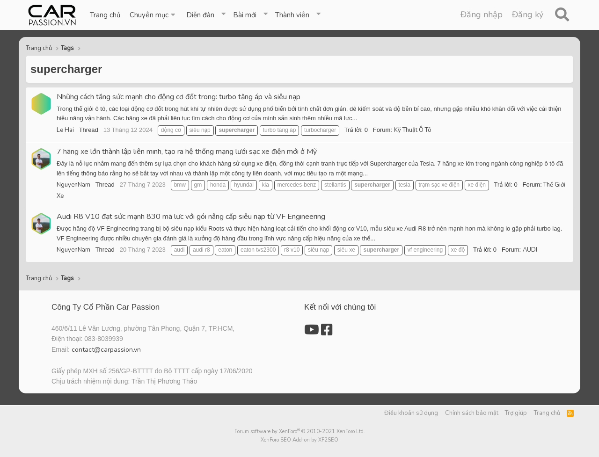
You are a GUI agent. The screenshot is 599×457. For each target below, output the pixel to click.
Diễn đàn (200, 15)
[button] (153, 15)
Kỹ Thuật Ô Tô (412, 130)
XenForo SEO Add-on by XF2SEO (299, 439)
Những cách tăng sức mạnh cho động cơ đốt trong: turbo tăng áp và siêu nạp (178, 97)
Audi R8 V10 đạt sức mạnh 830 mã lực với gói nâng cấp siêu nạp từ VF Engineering (191, 216)
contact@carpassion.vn (106, 349)
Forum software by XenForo (299, 431)
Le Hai (65, 130)
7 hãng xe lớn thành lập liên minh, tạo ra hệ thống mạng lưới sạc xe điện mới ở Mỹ (187, 151)
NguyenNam (73, 185)
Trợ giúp (516, 413)
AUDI (530, 250)
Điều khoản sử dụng (411, 413)
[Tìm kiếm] (562, 15)
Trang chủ (105, 15)
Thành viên (292, 15)
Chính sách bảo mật (471, 413)
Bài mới (244, 15)
